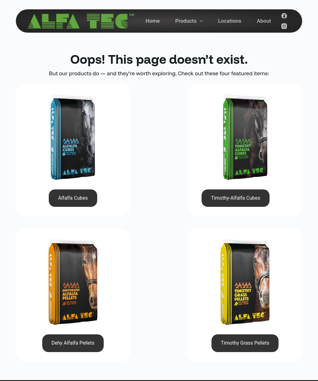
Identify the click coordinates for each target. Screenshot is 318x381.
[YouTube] (265, 336)
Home (153, 21)
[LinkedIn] (279, 336)
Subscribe (283, 314)
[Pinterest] (293, 336)
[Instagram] (284, 26)
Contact (191, 328)
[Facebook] (284, 16)
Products (190, 21)
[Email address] (249, 314)
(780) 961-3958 (120, 287)
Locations (229, 21)
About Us (193, 315)
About (264, 21)
